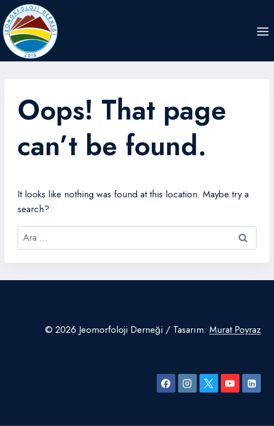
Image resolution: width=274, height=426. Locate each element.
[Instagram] (187, 383)
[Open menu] (262, 31)
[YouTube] (230, 383)
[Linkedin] (251, 383)
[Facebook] (166, 383)
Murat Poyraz (235, 329)
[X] (208, 383)
